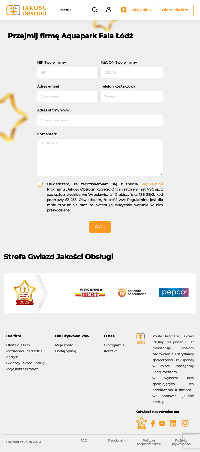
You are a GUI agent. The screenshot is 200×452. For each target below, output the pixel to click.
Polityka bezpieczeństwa (149, 442)
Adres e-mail (48, 86)
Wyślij (100, 226)
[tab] (27, 336)
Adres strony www (53, 110)
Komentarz (47, 134)
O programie (114, 345)
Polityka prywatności (181, 442)
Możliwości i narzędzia (24, 351)
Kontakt (110, 351)
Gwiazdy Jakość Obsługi (26, 363)
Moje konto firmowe (22, 369)
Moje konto (64, 345)
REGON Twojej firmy (119, 62)
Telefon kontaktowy (118, 86)
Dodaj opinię (140, 10)
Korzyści (12, 357)
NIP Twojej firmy (51, 62)
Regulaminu (152, 184)
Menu (65, 10)
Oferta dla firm (175, 10)
